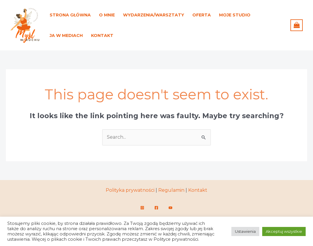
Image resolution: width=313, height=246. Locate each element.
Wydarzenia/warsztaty (153, 15)
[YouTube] (170, 208)
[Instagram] (142, 208)
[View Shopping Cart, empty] (296, 25)
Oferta (201, 15)
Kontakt (102, 35)
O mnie (107, 15)
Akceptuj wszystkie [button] (284, 231)
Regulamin (171, 190)
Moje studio (234, 15)
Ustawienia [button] (245, 231)
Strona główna (70, 15)
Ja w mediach (66, 35)
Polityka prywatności (130, 190)
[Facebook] (156, 208)
